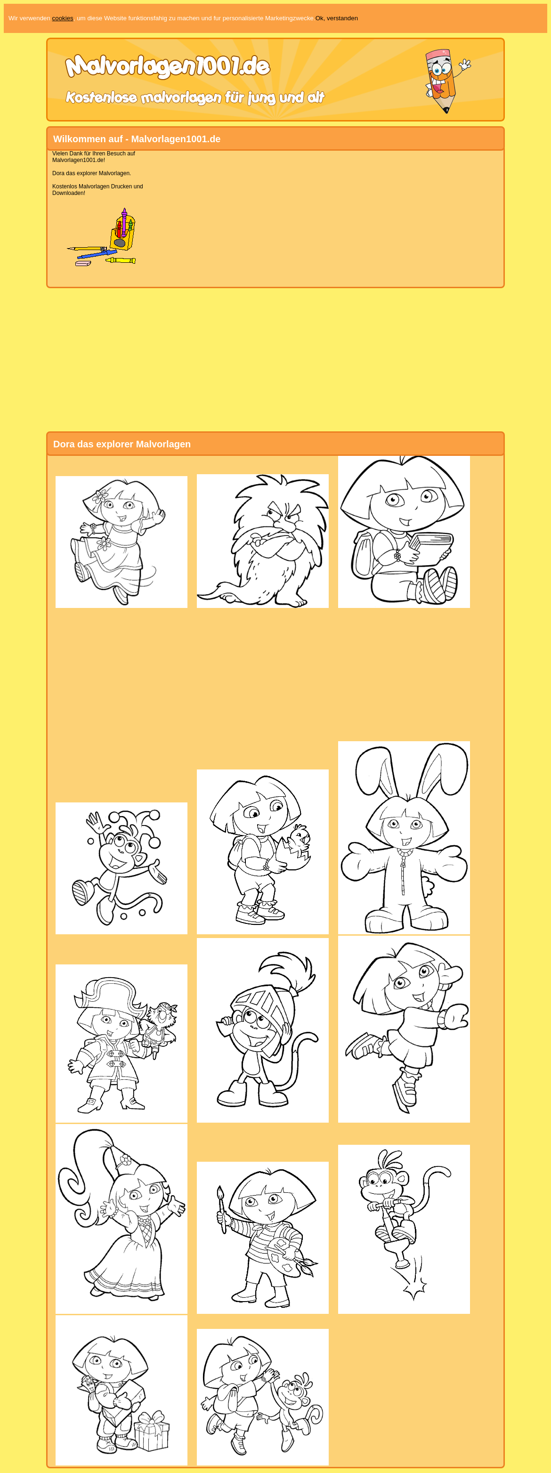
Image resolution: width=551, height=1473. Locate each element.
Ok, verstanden (337, 18)
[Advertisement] (272, 216)
